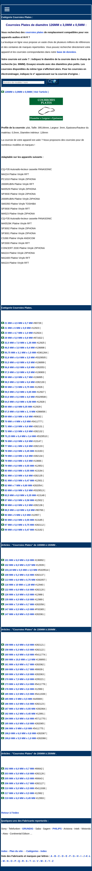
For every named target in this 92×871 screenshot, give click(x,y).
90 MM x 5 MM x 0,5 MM (17, 515)
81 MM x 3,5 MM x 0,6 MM (18, 475)
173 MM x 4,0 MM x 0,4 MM (19, 684)
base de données (66, 52)
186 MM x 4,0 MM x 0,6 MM (19, 704)
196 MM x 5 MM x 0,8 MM (18, 728)
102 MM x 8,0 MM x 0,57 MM (19, 565)
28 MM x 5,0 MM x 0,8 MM (18, 337)
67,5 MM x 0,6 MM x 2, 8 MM (20, 411)
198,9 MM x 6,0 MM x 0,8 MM (20, 733)
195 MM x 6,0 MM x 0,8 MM (19, 723)
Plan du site (16, 851)
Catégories (32, 851)
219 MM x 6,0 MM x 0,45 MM (19, 798)
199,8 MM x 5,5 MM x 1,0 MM (20, 738)
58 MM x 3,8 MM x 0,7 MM (18, 377)
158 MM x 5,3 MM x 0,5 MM (19, 649)
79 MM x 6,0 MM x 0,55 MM (19, 465)
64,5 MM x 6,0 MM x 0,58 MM (20, 401)
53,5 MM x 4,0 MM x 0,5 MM (19, 362)
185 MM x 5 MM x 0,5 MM (18, 699)
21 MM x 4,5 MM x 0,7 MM (18, 323)
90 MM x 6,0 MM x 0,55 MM (19, 520)
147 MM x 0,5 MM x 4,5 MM (19, 609)
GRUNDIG (27, 828)
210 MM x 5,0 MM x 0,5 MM (19, 788)
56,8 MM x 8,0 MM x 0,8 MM (19, 367)
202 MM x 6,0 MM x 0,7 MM (19, 768)
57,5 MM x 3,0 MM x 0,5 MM (19, 372)
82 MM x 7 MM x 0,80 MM (18, 485)
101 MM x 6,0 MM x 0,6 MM (19, 560)
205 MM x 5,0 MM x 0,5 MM (20, 778)
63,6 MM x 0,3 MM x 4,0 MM (19, 397)
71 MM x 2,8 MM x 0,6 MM (18, 426)
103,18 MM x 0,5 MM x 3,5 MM (20, 570)
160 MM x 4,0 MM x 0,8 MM (19, 654)
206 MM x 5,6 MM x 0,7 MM (19, 783)
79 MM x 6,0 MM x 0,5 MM (18, 461)
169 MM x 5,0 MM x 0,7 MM (20, 669)
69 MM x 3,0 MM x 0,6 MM (19, 416)
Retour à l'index (10, 812)
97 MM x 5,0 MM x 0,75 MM (19, 525)
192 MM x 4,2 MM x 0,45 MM (20, 713)
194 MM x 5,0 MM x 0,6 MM (19, 718)
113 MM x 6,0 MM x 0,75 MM (19, 579)
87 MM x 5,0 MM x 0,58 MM (19, 500)
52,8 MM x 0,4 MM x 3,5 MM (19, 357)
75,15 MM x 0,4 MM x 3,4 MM (20, 436)
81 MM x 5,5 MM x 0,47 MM (19, 480)
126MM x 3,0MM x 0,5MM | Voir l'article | (26, 92)
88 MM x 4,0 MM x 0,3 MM (18, 505)
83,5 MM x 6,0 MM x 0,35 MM (20, 495)
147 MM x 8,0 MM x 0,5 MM (19, 614)
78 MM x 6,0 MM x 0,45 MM (19, 451)
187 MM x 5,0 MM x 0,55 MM (20, 708)
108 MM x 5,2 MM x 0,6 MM (19, 575)
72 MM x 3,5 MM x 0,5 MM (18, 431)
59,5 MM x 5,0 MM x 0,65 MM (20, 392)
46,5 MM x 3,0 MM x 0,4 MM (19, 347)
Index (4, 851)
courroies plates (34, 32)
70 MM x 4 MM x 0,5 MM (17, 421)
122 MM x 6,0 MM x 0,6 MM (19, 589)
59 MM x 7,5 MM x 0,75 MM (19, 387)
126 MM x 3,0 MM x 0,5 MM (19, 594)
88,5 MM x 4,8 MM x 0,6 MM (19, 510)
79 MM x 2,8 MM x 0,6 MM (18, 456)
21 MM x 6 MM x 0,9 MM (17, 328)
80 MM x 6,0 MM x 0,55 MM (19, 470)
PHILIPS (57, 828)
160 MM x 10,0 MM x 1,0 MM (19, 659)
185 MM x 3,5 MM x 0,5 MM (19, 694)
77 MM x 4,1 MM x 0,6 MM (18, 446)
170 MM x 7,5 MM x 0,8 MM (19, 679)
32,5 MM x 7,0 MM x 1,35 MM (20, 342)
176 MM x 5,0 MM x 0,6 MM (19, 689)
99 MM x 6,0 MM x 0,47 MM (19, 529)
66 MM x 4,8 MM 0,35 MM (19, 406)
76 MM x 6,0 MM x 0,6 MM (18, 441)
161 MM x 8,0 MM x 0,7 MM (19, 664)
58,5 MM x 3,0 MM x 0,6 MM (19, 382)
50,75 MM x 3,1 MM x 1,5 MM (20, 352)
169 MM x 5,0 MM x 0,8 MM (19, 674)
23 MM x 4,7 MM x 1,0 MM (18, 333)
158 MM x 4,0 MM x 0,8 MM (20, 644)
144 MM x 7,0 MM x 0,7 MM (19, 604)
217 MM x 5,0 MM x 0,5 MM (19, 793)
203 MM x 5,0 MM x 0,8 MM (19, 773)
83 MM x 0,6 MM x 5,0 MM (18, 490)
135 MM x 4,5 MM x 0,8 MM (19, 599)
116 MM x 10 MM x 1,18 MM (19, 584)
